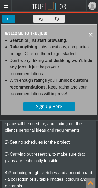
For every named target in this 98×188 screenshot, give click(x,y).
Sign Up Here (49, 106)
